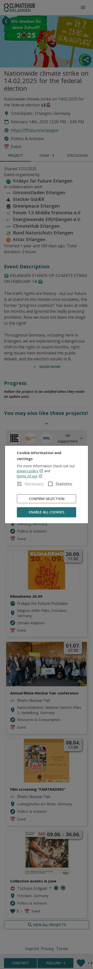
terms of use (29, 476)
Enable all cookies (46, 512)
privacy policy (30, 471)
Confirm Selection (46, 499)
